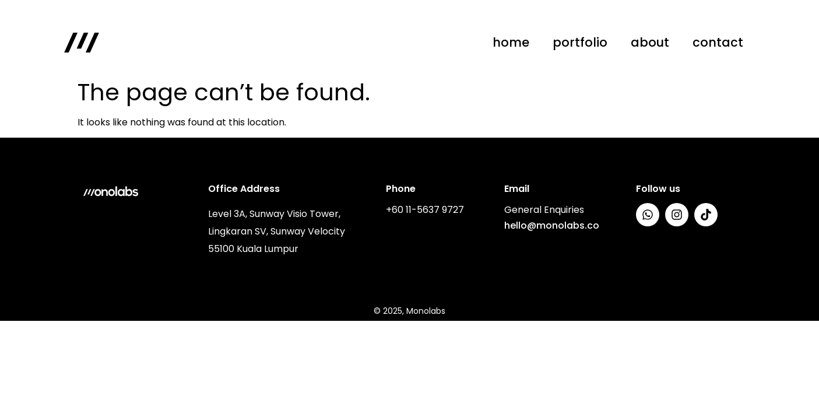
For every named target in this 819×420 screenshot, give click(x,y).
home (511, 42)
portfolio (580, 42)
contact (718, 42)
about (650, 42)
